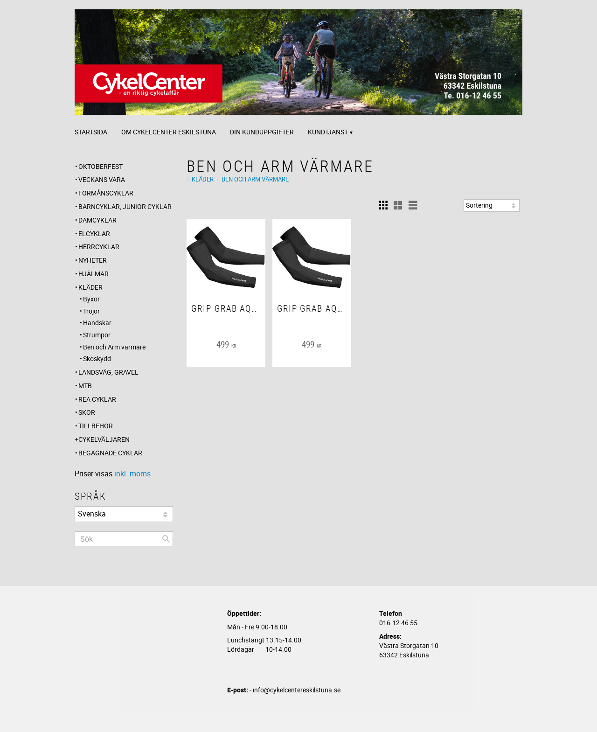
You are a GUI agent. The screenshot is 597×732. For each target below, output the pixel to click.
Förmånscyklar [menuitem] (105, 192)
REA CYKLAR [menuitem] (97, 399)
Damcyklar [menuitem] (97, 220)
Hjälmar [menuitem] (93, 273)
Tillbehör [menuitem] (95, 425)
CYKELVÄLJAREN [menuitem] (104, 439)
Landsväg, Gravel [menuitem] (108, 372)
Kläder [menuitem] (90, 287)
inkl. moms (132, 473)
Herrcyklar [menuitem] (98, 246)
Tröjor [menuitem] (91, 311)
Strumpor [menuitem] (97, 334)
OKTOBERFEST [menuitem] (100, 166)
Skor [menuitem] (86, 412)
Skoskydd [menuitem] (97, 358)
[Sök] (166, 539)
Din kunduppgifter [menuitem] (262, 131)
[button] (383, 205)
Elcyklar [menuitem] (94, 233)
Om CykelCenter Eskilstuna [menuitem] (168, 131)
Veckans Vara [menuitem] (101, 179)
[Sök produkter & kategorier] (124, 538)
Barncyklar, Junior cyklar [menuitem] (125, 206)
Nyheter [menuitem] (92, 260)
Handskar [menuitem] (97, 322)
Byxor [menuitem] (91, 298)
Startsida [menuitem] (91, 131)
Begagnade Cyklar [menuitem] (110, 452)
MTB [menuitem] (85, 385)
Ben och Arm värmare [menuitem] (114, 346)
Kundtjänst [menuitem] (328, 131)
